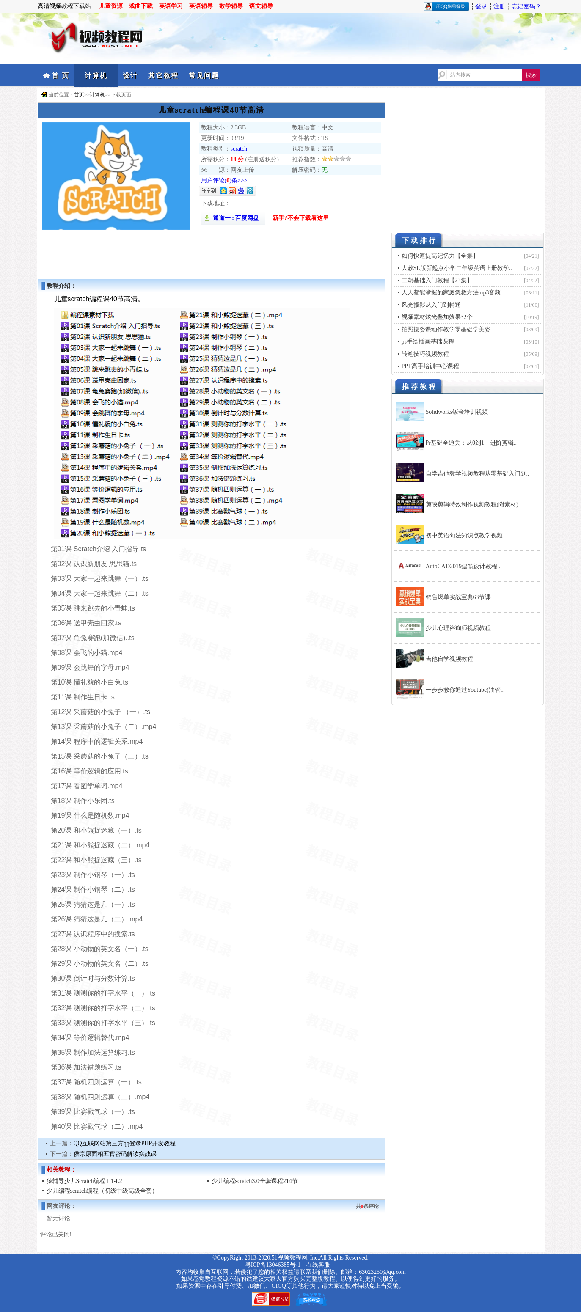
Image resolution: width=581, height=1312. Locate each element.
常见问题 (204, 75)
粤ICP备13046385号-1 (272, 1265)
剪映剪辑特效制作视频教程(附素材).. (473, 504)
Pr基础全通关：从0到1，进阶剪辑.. (471, 443)
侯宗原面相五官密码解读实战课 (115, 1154)
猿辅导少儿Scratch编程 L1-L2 (84, 1181)
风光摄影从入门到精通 (431, 305)
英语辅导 (201, 6)
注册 (499, 6)
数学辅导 (231, 6)
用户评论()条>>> (224, 180)
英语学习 (171, 6)
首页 (79, 95)
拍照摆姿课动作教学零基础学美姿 (446, 329)
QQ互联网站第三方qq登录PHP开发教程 (125, 1143)
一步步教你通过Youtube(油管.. (465, 690)
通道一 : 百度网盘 (233, 218)
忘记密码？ (526, 6)
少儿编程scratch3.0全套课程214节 (255, 1181)
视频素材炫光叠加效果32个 (437, 317)
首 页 (60, 75)
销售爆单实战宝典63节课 (458, 597)
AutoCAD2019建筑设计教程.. (463, 566)
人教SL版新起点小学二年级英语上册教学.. (457, 268)
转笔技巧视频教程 (425, 354)
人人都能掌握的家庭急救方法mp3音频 (451, 292)
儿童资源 (111, 6)
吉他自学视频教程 (449, 659)
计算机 (96, 75)
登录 (481, 6)
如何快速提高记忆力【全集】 (440, 256)
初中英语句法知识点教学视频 (464, 535)
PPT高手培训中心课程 (430, 366)
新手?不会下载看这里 (301, 218)
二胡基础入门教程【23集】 (437, 280)
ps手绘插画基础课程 (428, 341)
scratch (239, 149)
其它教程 (163, 75)
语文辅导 (261, 6)
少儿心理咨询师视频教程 (458, 628)
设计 (130, 75)
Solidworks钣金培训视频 (457, 412)
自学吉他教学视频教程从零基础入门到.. (477, 473)
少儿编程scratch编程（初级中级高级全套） (102, 1191)
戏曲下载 (141, 6)
